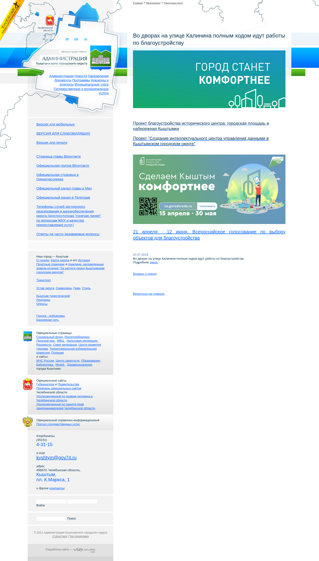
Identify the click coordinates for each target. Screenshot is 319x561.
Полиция (57, 352)
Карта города (60, 260)
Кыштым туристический (53, 296)
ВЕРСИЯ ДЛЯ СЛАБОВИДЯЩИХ (63, 133)
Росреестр (43, 344)
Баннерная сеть (47, 320)
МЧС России (45, 360)
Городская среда (173, 2)
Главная (138, 2)
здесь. (154, 262)
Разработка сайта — (70, 549)
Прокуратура (45, 340)
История (84, 260)
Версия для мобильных (55, 124)
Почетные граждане (50, 264)
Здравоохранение (79, 364)
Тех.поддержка (79, 536)
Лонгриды (43, 300)
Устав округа (45, 288)
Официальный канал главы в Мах (64, 188)
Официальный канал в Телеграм (63, 197)
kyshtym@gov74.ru (56, 457)
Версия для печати (51, 142)
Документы (62, 80)
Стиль (86, 288)
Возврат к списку (145, 274)
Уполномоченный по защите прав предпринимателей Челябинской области (65, 406)
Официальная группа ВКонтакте (62, 165)
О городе (42, 260)
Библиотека (45, 364)
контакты (57, 488)
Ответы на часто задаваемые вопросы (67, 234)
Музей (60, 364)
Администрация (61, 76)
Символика (64, 288)
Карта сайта (86, 39)
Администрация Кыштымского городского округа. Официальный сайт (73, 57)
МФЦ (61, 340)
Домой (67, 39)
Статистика (59, 536)
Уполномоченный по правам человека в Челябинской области (64, 398)
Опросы (41, 304)
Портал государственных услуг (58, 424)
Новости (81, 76)
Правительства (68, 384)
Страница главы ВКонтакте (58, 156)
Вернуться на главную (148, 294)
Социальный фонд (49, 337)
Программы (81, 80)
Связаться (77, 39)
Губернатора (45, 384)
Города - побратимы (50, 316)
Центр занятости (67, 360)
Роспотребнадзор (77, 337)
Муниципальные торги (92, 84)
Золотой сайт (12, 21)
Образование (90, 360)
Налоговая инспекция (82, 340)
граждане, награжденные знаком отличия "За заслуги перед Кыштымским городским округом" (70, 268)
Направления (98, 76)
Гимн (76, 288)
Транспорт (43, 280)
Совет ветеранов (65, 344)
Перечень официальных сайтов (58, 388)
